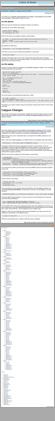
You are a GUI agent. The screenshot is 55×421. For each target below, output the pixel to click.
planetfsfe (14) (7, 409)
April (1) (7, 247)
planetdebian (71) (7, 408)
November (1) (9, 259)
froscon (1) (6, 392)
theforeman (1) (7, 414)
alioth (29, 121)
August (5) (8, 353)
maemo (8, 18)
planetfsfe (51, 127)
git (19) (5, 394)
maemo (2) (6, 403)
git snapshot (22, 155)
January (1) (8, 243)
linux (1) (5, 401)
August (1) (8, 265)
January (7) (8, 358)
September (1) (9, 257)
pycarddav (29, 69)
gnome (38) (6, 395)
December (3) (9, 307)
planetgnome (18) (7, 410)
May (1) (7, 252)
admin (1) (6, 386)
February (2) (8, 316)
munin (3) (6, 405)
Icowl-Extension (27, 219)
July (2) (7, 351)
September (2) (9, 377)
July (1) (7, 254)
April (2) (7, 335)
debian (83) (6, 390)
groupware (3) (7, 396)
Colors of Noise (27, 2)
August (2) (8, 255)
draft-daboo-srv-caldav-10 (38, 140)
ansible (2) (6, 388)
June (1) (7, 253)
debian (28, 234)
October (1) (8, 258)
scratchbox (5, 155)
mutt (20, 69)
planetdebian (44, 127)
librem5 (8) (6, 398)
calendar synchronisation (18, 16)
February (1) (8, 245)
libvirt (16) (6, 399)
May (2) (7, 336)
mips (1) (5, 404)
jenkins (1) (6, 397)
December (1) (9, 260)
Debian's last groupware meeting (31, 137)
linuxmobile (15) (7, 402)
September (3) (9, 368)
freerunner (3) (7, 391)
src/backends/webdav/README (11, 200)
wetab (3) (6, 415)
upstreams (10, 71)
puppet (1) (6, 411)
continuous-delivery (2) (9, 389)
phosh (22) (6, 407)
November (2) (9, 370)
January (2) (8, 299)
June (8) (7, 374)
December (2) (9, 330)
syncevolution (39, 16)
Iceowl (20, 219)
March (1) (8, 246)
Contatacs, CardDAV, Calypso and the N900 (16, 11)
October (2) (8, 369)
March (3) (8, 286)
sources (35, 155)
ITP (14, 220)
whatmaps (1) (7, 416)
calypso (31, 16)
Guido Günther (50, 418)
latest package (16, 147)
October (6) (8, 379)
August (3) (8, 376)
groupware (33, 127)
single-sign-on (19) (8, 412)
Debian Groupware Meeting (34, 122)
